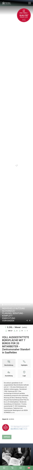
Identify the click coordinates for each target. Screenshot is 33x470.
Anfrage (7, 437)
